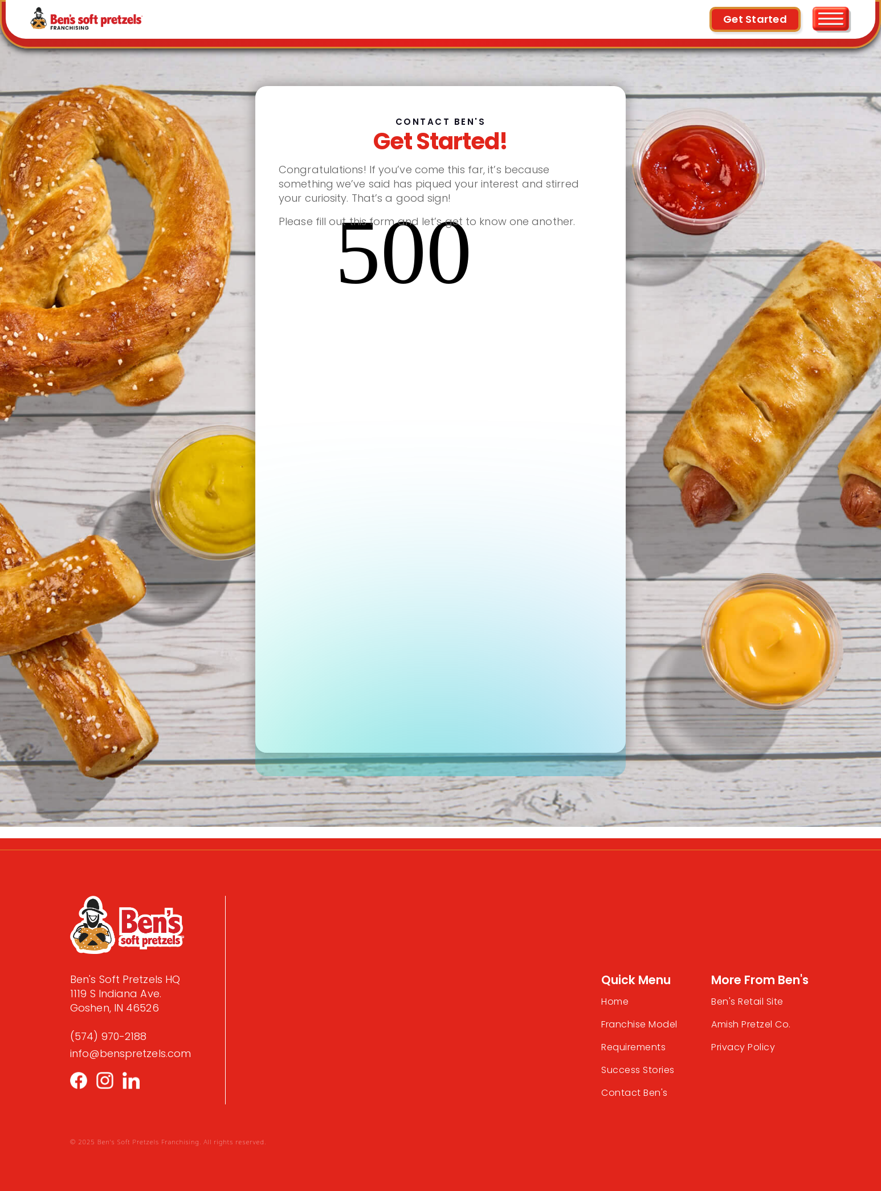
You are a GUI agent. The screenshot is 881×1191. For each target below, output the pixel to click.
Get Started (755, 19)
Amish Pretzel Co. (751, 1024)
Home (615, 1001)
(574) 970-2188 (108, 1036)
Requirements (633, 1047)
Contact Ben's (634, 1092)
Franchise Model (639, 1024)
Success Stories (638, 1069)
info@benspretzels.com (130, 1053)
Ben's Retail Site (747, 1001)
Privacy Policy (743, 1047)
